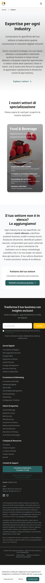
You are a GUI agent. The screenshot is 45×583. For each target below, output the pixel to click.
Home (4, 10)
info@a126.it (12, 482)
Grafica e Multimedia (10, 372)
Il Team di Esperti (9, 448)
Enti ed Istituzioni (9, 429)
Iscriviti (39, 326)
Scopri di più (37, 574)
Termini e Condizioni (33, 555)
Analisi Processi (8, 362)
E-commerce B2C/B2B (11, 381)
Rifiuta (20, 579)
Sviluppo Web (8, 356)
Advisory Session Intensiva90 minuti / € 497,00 (22, 476)
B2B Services (7, 416)
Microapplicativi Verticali (11, 353)
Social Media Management (12, 391)
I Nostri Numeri (8, 454)
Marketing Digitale (9, 384)
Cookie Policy (20, 555)
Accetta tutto (33, 579)
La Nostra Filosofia (9, 451)
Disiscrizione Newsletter (23, 557)
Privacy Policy (9, 333)
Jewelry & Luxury (9, 413)
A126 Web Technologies (11, 435)
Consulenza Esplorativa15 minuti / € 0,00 (22, 469)
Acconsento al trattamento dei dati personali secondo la (22, 332)
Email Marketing (9, 394)
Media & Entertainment (11, 425)
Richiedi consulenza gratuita (22, 283)
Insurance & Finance (10, 422)
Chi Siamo (6, 445)
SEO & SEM (7, 388)
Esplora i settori (22, 81)
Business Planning (9, 368)
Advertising (7, 397)
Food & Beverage (9, 410)
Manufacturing (8, 419)
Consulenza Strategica (11, 350)
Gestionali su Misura (10, 359)
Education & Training (10, 432)
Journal (5, 457)
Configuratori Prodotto (11, 400)
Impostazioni (8, 579)
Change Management (11, 365)
